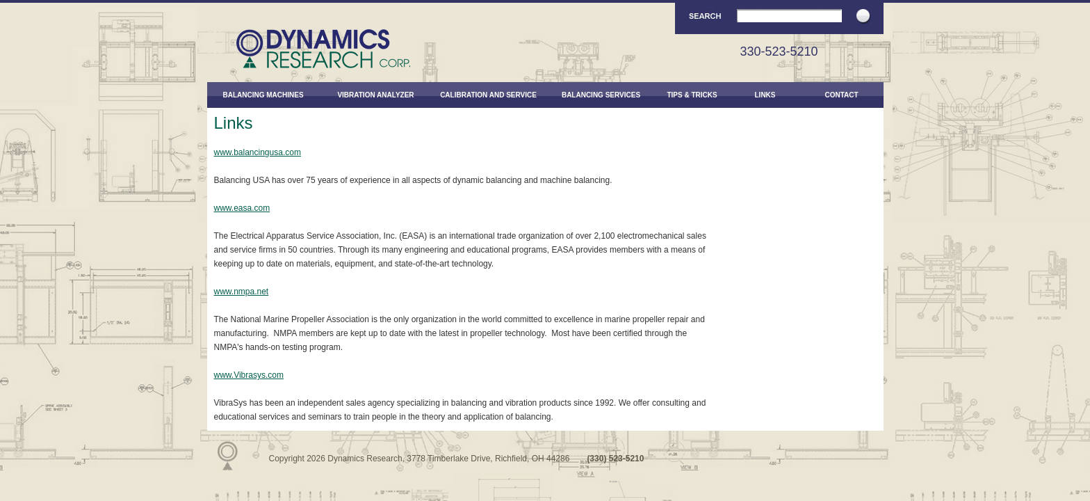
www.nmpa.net (241, 291)
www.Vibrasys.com (249, 375)
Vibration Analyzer (375, 95)
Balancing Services (601, 95)
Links (765, 95)
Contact (841, 95)
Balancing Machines (262, 95)
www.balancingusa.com (257, 152)
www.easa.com (242, 208)
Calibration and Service (488, 95)
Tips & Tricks (692, 95)
